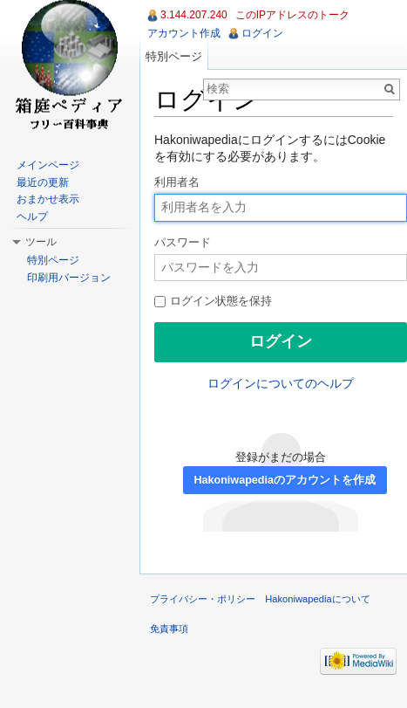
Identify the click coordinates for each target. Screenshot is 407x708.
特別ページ (174, 56)
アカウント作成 (183, 33)
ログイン (262, 33)
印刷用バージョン (69, 278)
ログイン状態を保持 (213, 301)
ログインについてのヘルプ (280, 383)
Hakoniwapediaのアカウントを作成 (284, 480)
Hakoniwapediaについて (317, 599)
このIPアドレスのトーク (292, 15)
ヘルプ (32, 216)
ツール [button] (41, 242)
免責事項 (169, 628)
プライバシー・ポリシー (202, 599)
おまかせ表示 (48, 199)
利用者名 (177, 182)
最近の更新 (43, 182)
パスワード (182, 243)
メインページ (48, 165)
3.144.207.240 (193, 15)
